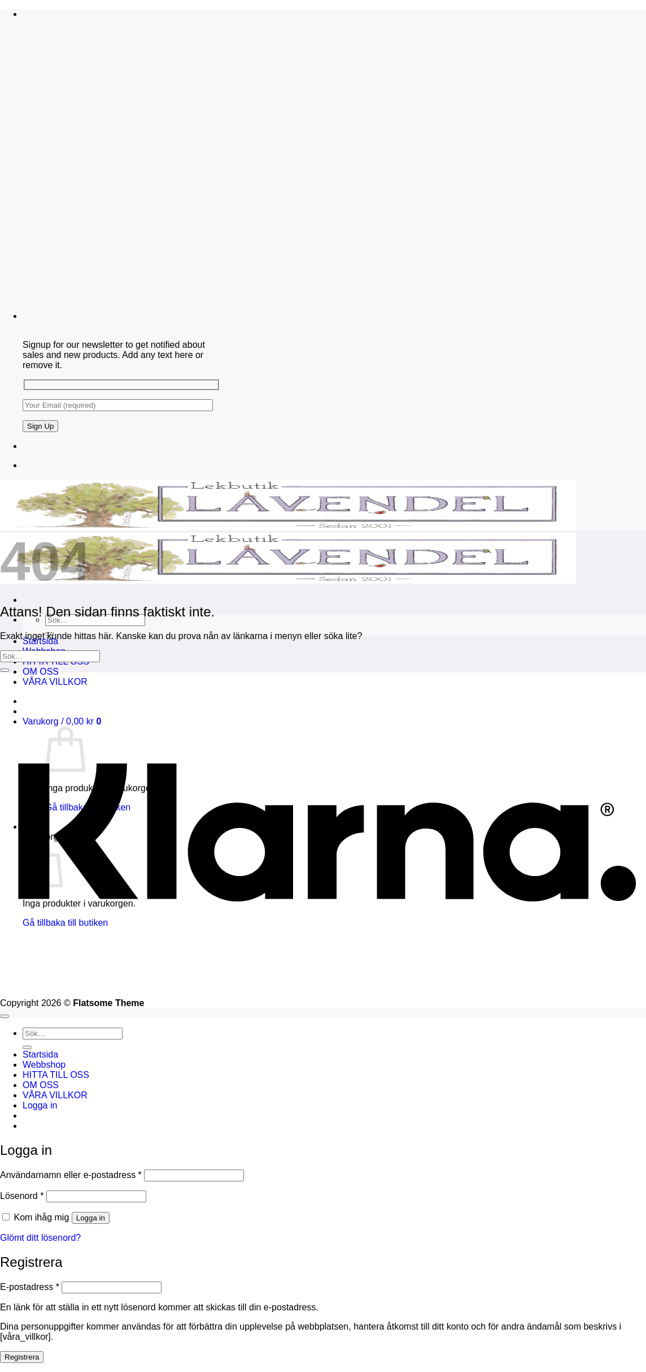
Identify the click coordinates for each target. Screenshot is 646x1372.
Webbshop (44, 1064)
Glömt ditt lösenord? (40, 1237)
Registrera (22, 1357)
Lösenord (21, 1196)
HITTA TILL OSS (56, 1075)
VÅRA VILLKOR (55, 1095)
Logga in (90, 1218)
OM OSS (41, 671)
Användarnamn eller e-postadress (71, 1175)
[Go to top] (4, 1016)
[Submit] (4, 670)
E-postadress (29, 1287)
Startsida (40, 1054)
